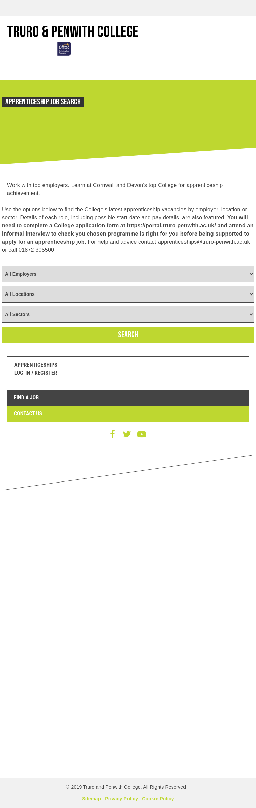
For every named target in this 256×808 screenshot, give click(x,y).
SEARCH (128, 335)
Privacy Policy (121, 798)
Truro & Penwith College (72, 32)
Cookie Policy (158, 798)
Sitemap (91, 798)
